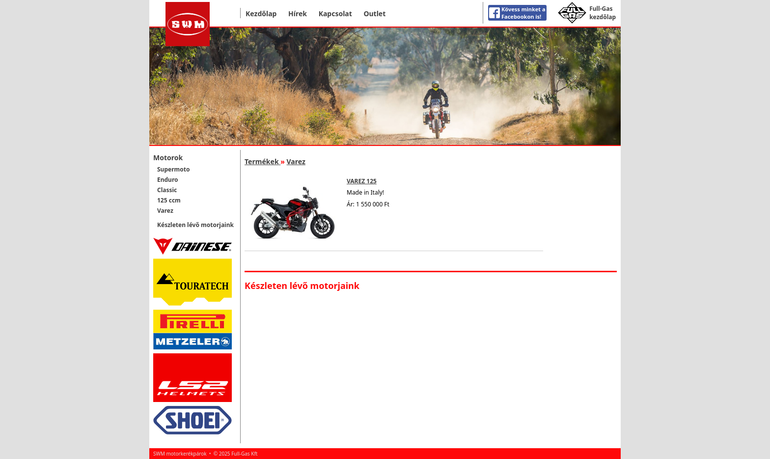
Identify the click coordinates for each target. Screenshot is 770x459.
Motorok (168, 157)
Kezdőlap (261, 13)
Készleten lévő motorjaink (195, 225)
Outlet (374, 13)
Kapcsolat (335, 13)
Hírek (297, 13)
